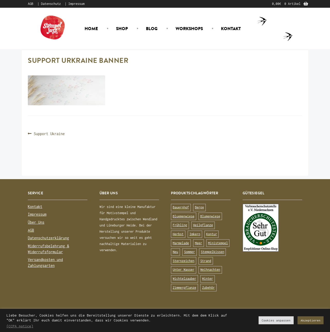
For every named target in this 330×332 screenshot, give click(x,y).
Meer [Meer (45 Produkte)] (198, 243)
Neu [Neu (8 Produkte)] (175, 252)
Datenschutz (51, 4)
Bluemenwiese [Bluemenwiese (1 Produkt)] (183, 216)
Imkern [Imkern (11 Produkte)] (194, 234)
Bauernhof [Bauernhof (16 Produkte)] (181, 207)
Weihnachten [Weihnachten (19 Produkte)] (210, 270)
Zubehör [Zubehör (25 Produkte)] (208, 288)
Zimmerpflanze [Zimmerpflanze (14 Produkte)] (184, 288)
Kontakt (231, 28)
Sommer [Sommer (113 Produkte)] (189, 252)
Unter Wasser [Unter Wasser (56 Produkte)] (183, 270)
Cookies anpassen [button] (276, 320)
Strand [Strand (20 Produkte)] (205, 261)
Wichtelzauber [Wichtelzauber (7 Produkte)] (184, 279)
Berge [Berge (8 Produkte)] (199, 207)
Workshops (189, 28)
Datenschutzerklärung (48, 238)
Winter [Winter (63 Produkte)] (207, 279)
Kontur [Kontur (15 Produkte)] (211, 234)
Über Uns (36, 222)
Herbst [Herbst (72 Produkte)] (178, 234)
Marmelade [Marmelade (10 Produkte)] (181, 243)
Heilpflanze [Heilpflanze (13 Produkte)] (203, 225)
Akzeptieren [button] (310, 320)
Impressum (76, 4)
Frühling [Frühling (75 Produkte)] (180, 225)
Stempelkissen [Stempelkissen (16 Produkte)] (212, 252)
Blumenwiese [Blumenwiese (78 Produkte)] (210, 216)
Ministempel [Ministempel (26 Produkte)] (218, 243)
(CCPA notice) (19, 326)
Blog (152, 28)
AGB (30, 4)
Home (91, 28)
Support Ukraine (49, 133)
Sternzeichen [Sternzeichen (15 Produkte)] (183, 261)
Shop (122, 28)
